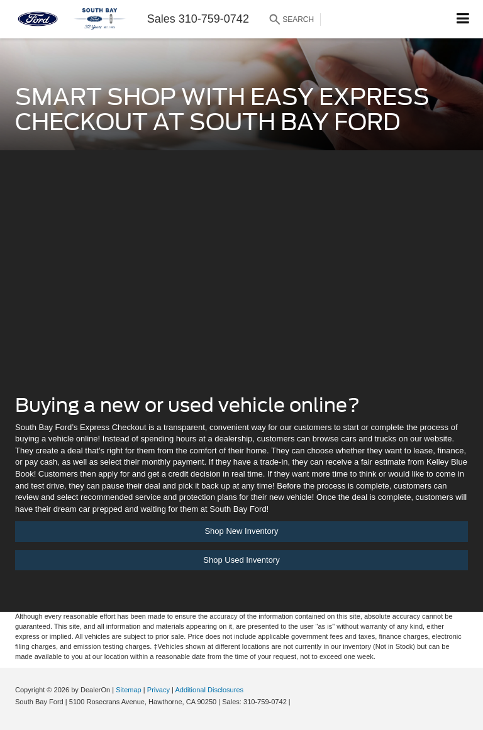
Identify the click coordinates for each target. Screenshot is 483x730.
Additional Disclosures (209, 690)
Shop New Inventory (241, 531)
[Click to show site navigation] (463, 19)
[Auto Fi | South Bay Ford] (241, 281)
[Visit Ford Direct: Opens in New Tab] (295, 701)
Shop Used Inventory (241, 560)
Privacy (158, 690)
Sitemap (129, 690)
